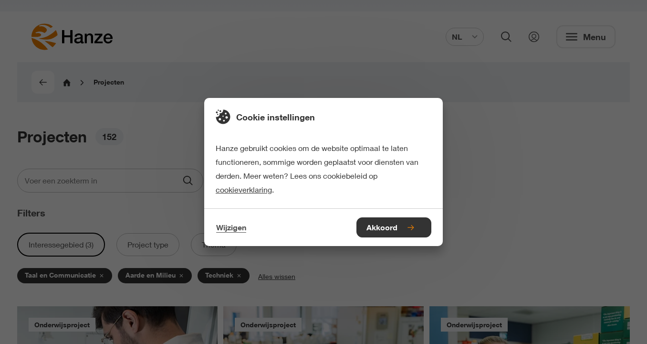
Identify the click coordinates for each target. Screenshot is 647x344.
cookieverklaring (244, 189)
